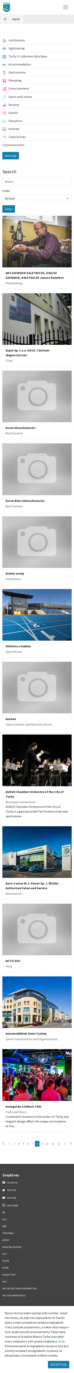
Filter (8, 209)
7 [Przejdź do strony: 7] (32, 1143)
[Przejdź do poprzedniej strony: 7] (9, 1144)
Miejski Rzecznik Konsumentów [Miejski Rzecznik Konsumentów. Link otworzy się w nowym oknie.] (19, 1288)
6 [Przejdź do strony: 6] (28, 1143)
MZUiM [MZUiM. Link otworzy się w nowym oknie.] (5, 1260)
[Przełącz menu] (65, 7)
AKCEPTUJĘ (59, 1365)
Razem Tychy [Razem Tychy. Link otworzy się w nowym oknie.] (8, 1274)
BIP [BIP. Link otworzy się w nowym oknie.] (3, 1212)
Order (6, 191)
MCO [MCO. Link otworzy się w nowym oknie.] (4, 1254)
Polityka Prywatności (14, 1295)
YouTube (9, 1198)
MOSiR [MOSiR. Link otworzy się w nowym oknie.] (5, 1267)
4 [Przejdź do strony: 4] (19, 1143)
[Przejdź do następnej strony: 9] (65, 1144)
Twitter (9, 1190)
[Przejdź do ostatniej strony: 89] (71, 1144)
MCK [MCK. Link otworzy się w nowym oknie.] (4, 1219)
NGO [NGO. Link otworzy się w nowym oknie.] (4, 1281)
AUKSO (5, 1240)
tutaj (61, 1341)
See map (10, 156)
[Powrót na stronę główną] (5, 19)
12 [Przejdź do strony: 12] (58, 1143)
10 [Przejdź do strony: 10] (47, 1143)
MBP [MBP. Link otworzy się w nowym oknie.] (4, 1226)
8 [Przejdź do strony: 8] (37, 1143)
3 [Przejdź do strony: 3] (14, 1143)
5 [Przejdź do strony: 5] (23, 1143)
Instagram (10, 1205)
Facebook (10, 1182)
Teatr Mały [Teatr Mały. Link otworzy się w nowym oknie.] (8, 1233)
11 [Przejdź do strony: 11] (53, 1143)
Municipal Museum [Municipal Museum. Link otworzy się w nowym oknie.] (11, 1247)
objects (16, 19)
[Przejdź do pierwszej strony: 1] (3, 1144)
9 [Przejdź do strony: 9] (41, 1143)
